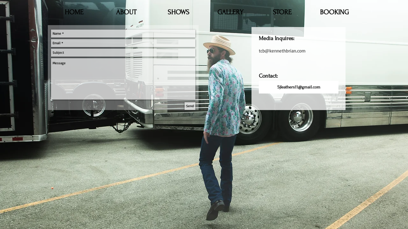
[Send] (190, 106)
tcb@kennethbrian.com (282, 51)
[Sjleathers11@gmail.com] (299, 87)
